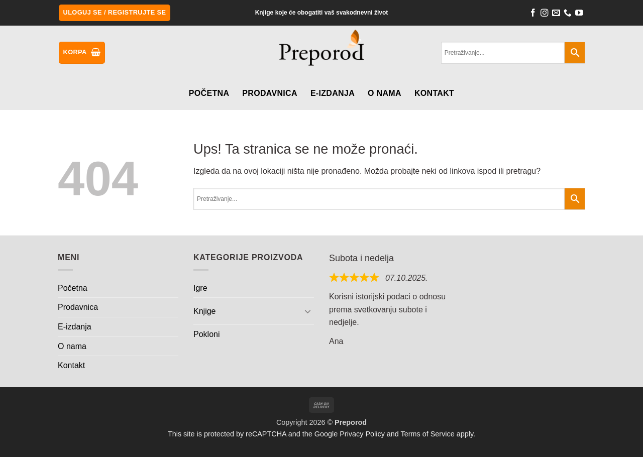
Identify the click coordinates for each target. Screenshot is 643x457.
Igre (200, 288)
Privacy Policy (362, 434)
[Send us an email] (556, 14)
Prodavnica (269, 93)
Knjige (204, 311)
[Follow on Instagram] (545, 14)
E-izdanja (332, 93)
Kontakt (434, 93)
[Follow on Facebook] (533, 14)
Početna (209, 93)
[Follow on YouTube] (579, 14)
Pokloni (206, 334)
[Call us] (568, 14)
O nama (384, 93)
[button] (115, 13)
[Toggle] (308, 311)
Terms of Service (428, 434)
